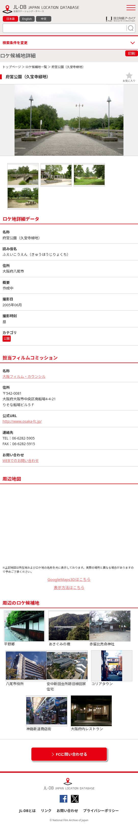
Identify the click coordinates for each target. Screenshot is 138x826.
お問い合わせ (67, 810)
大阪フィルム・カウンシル (24, 376)
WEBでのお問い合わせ (21, 460)
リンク (46, 810)
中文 (43, 19)
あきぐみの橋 (69, 628)
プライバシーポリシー (101, 810)
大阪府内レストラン (91, 713)
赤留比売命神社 (110, 628)
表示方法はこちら (69, 587)
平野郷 (24, 628)
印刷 (131, 53)
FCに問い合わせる (71, 754)
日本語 (10, 19)
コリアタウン (111, 668)
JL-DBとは (27, 810)
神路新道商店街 (46, 713)
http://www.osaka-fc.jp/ (22, 421)
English (27, 19)
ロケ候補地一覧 (36, 67)
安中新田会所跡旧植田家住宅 (67, 670)
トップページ (12, 67)
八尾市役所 (26, 668)
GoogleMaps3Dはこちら (69, 579)
